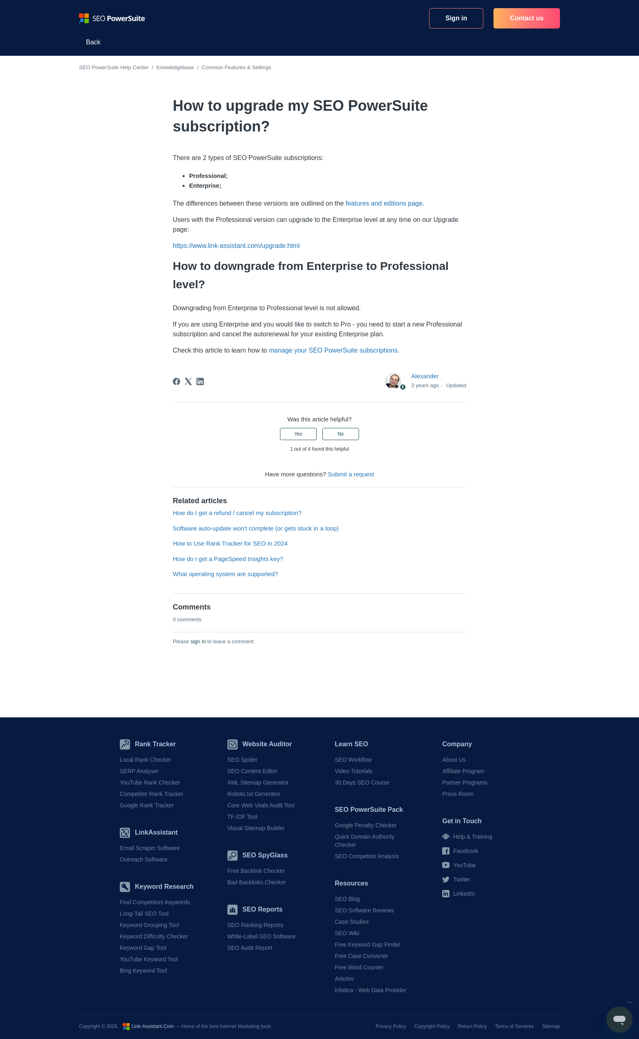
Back (93, 42)
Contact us (527, 18)
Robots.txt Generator (253, 794)
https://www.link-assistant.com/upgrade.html (236, 245)
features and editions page (384, 203)
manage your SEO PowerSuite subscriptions (333, 350)
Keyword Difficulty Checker (154, 936)
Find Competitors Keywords (155, 902)
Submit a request (351, 474)
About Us (454, 759)
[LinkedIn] (200, 381)
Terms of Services (514, 1026)
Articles (344, 978)
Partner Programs (464, 782)
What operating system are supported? (225, 573)
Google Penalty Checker (366, 825)
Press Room (458, 794)
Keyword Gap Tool (143, 948)
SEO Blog (347, 899)
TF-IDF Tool (242, 816)
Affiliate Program (463, 771)
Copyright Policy (432, 1026)
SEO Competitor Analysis (367, 856)
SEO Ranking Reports (255, 925)
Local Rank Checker (145, 759)
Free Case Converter (361, 956)
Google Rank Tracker (147, 805)
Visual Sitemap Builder (256, 828)
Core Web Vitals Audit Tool (261, 805)
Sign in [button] (456, 18)
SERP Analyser (139, 771)
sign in (198, 641)
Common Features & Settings (236, 67)
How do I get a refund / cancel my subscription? (237, 512)
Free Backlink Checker (256, 871)
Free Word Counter (359, 967)
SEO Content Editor (252, 771)
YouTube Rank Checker (150, 782)
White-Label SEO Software (261, 936)
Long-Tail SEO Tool (144, 913)
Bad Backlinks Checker (256, 882)
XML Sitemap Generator (258, 782)
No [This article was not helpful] (340, 434)
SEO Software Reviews (364, 910)
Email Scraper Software (150, 848)
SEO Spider (242, 759)
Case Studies (352, 921)
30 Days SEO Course (362, 782)
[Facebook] (176, 381)
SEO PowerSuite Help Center (114, 67)
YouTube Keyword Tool (149, 959)
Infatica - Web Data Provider (371, 990)
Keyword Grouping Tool (149, 925)
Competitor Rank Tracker (151, 794)
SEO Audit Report (250, 948)
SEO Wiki (347, 933)
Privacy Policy (391, 1026)
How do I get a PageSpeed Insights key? (228, 558)
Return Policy (472, 1026)
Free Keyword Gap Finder (368, 944)
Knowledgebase (175, 67)
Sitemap (551, 1026)
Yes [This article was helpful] (298, 434)
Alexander (425, 376)
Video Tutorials (353, 771)
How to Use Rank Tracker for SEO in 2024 (230, 543)
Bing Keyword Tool (143, 970)
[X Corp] (188, 381)
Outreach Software (143, 859)
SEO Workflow (353, 759)
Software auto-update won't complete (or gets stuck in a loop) (256, 528)
